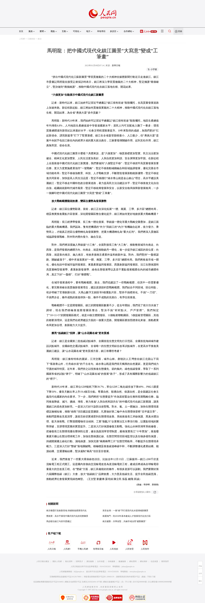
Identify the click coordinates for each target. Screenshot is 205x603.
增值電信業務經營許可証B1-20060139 (99, 577)
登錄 (180, 31)
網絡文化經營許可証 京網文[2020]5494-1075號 (83, 582)
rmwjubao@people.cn (138, 572)
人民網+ (67, 544)
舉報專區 (101, 31)
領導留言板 (98, 544)
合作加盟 (100, 561)
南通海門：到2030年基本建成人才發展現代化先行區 (126, 516)
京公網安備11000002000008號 (160, 582)
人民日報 (51, 544)
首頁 (21, 31)
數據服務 (122, 561)
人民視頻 (113, 544)
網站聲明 (133, 561)
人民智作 (145, 544)
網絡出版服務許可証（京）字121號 (117, 582)
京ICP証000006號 (140, 582)
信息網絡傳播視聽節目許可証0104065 (48, 582)
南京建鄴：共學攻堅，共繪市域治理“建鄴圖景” (124, 521)
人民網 (22, 39)
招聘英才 (79, 561)
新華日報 (116, 65)
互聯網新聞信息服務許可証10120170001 (66, 577)
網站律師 (143, 561)
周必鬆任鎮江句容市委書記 (58, 521)
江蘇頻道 (31, 39)
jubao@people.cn (128, 566)
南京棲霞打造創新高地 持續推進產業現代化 (66, 510)
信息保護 (154, 561)
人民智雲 (129, 544)
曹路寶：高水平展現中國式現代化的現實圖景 (67, 516)
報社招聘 (68, 561)
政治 (39, 39)
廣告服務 (90, 561)
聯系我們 (165, 561)
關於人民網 (57, 561)
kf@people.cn (79, 572)
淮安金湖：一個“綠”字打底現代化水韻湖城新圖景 (125, 510)
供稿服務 (111, 561)
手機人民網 (83, 544)
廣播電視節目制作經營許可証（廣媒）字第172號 (135, 577)
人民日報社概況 (42, 561)
